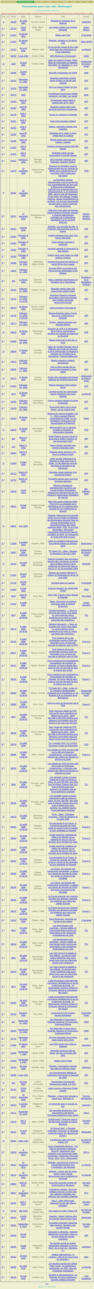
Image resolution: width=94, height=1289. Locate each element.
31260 (13, 101)
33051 (13, 1225)
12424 (13, 35)
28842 (13, 526)
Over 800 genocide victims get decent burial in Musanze (63, 1184)
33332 (13, 1067)
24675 (13, 1122)
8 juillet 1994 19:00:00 (23, 665)
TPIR (86, 171)
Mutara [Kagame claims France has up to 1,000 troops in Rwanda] (63, 315)
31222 (13, 88)
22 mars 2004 (23, 1083)
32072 (13, 378)
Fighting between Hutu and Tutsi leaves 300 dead (63, 236)
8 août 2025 (23, 1246)
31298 (13, 141)
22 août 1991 (23, 72)
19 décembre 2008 (23, 1097)
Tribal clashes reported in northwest (62, 243)
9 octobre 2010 (23, 1105)
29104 (13, 971)
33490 (13, 693)
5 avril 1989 (23, 28)
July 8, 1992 (23, 147)
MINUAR (86, 564)
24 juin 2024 (23, 1235)
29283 (13, 1141)
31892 (13, 589)
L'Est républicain (86, 1277)
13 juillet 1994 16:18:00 (23, 692)
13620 (13, 271)
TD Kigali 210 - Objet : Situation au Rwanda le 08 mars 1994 (63, 552)
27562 (13, 575)
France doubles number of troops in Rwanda (63, 401)
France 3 (86, 665)
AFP (86, 80)
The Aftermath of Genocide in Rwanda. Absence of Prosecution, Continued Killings (63, 1021)
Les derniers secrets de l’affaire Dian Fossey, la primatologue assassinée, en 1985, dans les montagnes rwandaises (63, 1267)
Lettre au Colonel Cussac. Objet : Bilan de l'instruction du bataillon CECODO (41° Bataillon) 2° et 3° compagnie (63, 64)
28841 (13, 506)
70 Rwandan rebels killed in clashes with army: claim (62, 101)
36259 (13, 849)
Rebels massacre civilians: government (63, 361)
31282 (13, 128)
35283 (13, 1247)
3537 (13, 717)
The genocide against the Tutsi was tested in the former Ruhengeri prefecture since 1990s (63, 1112)
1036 (13, 64)
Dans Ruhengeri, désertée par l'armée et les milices (63, 920)
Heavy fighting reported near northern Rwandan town (63, 446)
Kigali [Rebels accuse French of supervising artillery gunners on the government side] (62, 438)
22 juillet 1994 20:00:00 (23, 930)
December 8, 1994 (23, 1038)
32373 (13, 95)
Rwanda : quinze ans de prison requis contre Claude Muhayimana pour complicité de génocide (62, 1175)
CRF (86, 229)
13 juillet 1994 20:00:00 (23, 704)
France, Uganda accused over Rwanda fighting (63, 323)
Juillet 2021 (23, 1141)
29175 (13, 629)
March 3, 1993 (23, 438)
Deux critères (40, 2)
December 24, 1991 (23, 88)
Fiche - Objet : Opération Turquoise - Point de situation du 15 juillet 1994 (63, 816)
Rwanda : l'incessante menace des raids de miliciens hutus (63, 1067)
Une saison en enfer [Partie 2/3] (62, 1211)
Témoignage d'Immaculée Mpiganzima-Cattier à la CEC (63, 1083)
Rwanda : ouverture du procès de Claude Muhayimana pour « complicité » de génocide (63, 1164)
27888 (13, 1045)
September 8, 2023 (23, 1225)
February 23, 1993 (23, 408)
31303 (13, 154)
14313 (13, 920)
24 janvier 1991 (23, 35)
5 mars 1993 (23, 463)
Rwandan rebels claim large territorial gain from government (63, 108)
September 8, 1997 (23, 1060)
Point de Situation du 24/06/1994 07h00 (63, 589)
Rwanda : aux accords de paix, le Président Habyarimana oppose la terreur (62, 228)
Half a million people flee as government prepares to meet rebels (63, 369)
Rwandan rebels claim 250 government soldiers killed (63, 289)
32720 (13, 480)
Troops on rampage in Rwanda (63, 114)
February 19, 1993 (23, 386)
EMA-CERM (86, 41)
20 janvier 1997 (23, 1045)
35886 (13, 754)
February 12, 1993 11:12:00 (23, 298)
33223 (13, 1105)
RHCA (86, 1152)
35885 (13, 704)
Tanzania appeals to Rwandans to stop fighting (63, 249)
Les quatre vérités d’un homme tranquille (63, 28)
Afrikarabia (86, 1132)
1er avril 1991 (23, 49)
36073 (13, 308)
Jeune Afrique (86, 28)
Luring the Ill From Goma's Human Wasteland (63, 1014)
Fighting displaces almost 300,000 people (62, 147)
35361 (13, 1257)
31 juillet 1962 (23, 22)
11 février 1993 (23, 281)
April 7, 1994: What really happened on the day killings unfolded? (63, 1203)
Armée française (86, 603)
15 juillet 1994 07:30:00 (23, 873)
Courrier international (86, 1097)
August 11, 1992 (23, 160)
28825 (13, 332)
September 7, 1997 (23, 1053)
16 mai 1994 (23, 583)
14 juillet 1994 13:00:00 (23, 754)
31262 (13, 108)
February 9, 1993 (23, 249)
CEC (86, 1083)
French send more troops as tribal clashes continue (63, 256)
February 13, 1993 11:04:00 (23, 315)
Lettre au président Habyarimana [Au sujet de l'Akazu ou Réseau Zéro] (63, 543)
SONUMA (86, 22)
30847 (13, 1193)
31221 (13, 80)
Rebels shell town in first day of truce (63, 341)
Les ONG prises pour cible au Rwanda (63, 1045)
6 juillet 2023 (23, 1217)
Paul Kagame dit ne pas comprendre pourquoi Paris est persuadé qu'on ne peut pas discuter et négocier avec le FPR (63, 641)
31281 (13, 121)
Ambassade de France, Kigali (86, 63)
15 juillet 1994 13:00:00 (23, 784)
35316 (13, 679)
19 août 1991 (23, 63)
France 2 (86, 641)
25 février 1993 (23, 429)
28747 (13, 216)
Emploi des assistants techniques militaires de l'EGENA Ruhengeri (63, 378)
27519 (13, 604)
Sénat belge (86, 543)
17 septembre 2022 (23, 1192)
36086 (13, 1267)
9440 (13, 596)
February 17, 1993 (23, 361)
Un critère (49, 2)
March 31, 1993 (23, 480)
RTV (86, 1193)
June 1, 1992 (23, 114)
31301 (13, 147)
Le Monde (86, 49)
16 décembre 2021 (23, 1175)
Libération (86, 1045)
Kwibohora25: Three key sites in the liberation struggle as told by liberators (63, 1121)
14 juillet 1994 (23, 744)
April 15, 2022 (23, 1184)
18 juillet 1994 (23, 920)
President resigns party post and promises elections (63, 480)
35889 (13, 873)
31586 (13, 263)
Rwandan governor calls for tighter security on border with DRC (63, 1053)
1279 (13, 394)
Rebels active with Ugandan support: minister (63, 141)
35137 (13, 665)
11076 (13, 171)
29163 (13, 1165)
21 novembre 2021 (23, 1164)
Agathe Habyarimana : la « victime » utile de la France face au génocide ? (63, 1256)
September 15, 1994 (23, 1022)
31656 (13, 402)
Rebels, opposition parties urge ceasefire (63, 127)
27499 (13, 543)
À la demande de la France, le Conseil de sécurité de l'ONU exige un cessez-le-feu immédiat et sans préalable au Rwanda (63, 827)
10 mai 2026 (23, 1277)
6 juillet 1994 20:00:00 (23, 615)
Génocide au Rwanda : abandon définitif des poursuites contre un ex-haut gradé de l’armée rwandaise (63, 1235)
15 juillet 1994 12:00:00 (23, 826)
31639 (13, 1061)
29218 (13, 944)
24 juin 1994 (23, 589)
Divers (81, 2)
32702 (13, 1211)
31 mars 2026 (23, 1267)
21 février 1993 (23, 394)
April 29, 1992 (23, 108)
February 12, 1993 (23, 289)
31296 (13, 134)
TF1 (86, 615)
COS (86, 744)
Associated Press (86, 1014)
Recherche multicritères (26, 2)
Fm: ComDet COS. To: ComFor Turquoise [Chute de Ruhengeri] (63, 744)
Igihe (86, 1257)
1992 (23, 95)
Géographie (64, 2)
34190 (13, 22)
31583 (13, 256)
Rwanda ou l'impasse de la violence (63, 22)
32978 (13, 817)
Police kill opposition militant (63, 121)
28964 (13, 453)
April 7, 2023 (23, 1203)
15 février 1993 (23, 332)
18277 (13, 323)
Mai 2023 (23, 1211)
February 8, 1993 (23, 236)
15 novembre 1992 (23, 170)
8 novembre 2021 (23, 1152)
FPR (86, 332)
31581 (13, 243)
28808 (13, 351)
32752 (13, 28)
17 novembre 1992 (23, 216)
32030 (13, 56)
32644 (13, 1217)
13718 (13, 315)
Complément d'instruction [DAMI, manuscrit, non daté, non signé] (63, 95)
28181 (13, 1132)
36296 (13, 887)
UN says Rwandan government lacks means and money (63, 1038)
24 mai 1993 (23, 506)
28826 (13, 430)
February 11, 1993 (23, 270)
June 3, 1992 (23, 121)
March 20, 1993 (23, 473)
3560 (13, 958)
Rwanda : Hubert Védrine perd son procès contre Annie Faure (63, 1217)
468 (13, 439)
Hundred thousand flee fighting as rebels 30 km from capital (63, 263)
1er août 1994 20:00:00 (23, 986)
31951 (13, 41)
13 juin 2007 (23, 1089)
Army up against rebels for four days (63, 88)
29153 (13, 1152)
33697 (13, 552)
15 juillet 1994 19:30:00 (23, 899)
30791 (13, 1089)
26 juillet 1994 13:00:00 (23, 957)
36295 (13, 768)
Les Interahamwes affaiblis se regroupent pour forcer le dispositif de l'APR (62, 1075)
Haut (47, 1284)
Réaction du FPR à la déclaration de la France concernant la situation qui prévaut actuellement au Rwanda (63, 332)
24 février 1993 (23, 418)
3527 (13, 615)
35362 (13, 193)
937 (13, 1022)
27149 (13, 583)
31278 (13, 114)
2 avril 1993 (23, 491)
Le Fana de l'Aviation (86, 1141)
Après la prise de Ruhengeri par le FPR (62, 704)
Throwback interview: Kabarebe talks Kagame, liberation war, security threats (63, 1225)
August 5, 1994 (23, 1014)
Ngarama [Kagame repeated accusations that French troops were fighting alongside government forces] (63, 299)
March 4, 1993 (23, 453)
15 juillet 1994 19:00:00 (23, 838)
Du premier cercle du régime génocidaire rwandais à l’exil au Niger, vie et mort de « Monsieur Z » (62, 1246)
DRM (86, 589)
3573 (13, 986)
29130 (13, 803)
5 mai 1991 (23, 56)
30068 (13, 1075)
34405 (13, 1235)
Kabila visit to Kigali (63, 1061)
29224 (13, 1175)
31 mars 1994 (23, 563)
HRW (86, 1022)
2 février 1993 (23, 228)
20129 (13, 408)
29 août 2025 (23, 1257)
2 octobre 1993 (23, 543)
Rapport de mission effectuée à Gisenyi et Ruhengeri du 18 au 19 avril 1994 (63, 575)
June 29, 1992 (23, 141)
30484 (13, 1003)
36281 (13, 861)
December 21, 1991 (23, 80)
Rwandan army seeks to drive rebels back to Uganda (62, 134)
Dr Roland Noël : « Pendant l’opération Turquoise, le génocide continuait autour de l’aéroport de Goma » (63, 1132)
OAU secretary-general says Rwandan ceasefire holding (63, 160)
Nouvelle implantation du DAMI (63, 73)
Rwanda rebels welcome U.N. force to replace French (62, 453)
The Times (86, 596)
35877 (13, 653)
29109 (13, 491)
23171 (13, 1113)
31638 (13, 1053)
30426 (13, 733)
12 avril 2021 (23, 1132)
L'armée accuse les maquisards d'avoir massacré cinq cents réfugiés (63, 393)
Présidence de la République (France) (86, 281)
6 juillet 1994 (23, 603)
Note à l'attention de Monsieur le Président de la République (63, 281)
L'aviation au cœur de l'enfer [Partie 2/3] (63, 1141)
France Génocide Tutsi (9, 2)
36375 (13, 911)
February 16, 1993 (23, 341)
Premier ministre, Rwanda (86, 216)
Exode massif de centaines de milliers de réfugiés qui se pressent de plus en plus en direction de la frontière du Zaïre (62, 838)
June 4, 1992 (23, 127)
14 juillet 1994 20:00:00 (23, 716)
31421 (13, 161)
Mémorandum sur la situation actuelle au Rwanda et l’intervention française (63, 429)
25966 (13, 341)
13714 (13, 299)
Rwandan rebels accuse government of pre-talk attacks (63, 154)
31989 (13, 73)
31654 (13, 386)
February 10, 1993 (23, 263)
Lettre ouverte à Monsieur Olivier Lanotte (63, 1089)
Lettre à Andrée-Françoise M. (63, 308)
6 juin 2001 (23, 1075)
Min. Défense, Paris (86, 491)
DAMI (86, 56)
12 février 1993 (23, 307)
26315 (13, 290)
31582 (13, 250)
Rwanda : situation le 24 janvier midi (63, 41)
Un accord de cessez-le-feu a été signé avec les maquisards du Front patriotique (63, 49)
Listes (57, 2)
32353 (13, 418)
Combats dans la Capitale (63, 583)
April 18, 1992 (23, 101)
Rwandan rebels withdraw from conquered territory (63, 473)
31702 (13, 1038)
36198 (13, 1277)
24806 (13, 369)
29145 (13, 1014)
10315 (13, 564)
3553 (13, 930)
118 (13, 446)
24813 (13, 361)
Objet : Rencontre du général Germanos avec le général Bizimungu (63, 603)
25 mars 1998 (23, 1067)
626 (13, 1083)
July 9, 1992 (23, 154)
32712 (13, 473)
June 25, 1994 (23, 596)
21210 (13, 49)
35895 (13, 900)
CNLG (86, 1113)
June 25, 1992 (23, 134)
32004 (13, 1203)
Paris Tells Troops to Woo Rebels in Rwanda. (63, 596)
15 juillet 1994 (23, 816)
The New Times (86, 1121)
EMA (86, 73)
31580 (13, 236)
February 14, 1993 (23, 323)
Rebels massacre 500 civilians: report (63, 386)
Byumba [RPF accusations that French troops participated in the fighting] (63, 270)
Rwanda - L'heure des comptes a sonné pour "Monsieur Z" (63, 1097)
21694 (13, 463)
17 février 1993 (23, 351)
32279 (13, 744)
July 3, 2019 (23, 1121)
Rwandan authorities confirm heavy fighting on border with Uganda (63, 80)
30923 (13, 229)
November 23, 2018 (23, 1112)
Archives (73, 2)
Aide (87, 2)
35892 (13, 827)
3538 (13, 784)
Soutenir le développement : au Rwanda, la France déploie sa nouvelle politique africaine (63, 1277)
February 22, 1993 (23, 401)
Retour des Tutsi (62, 35)
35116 (13, 641)
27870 (13, 1097)
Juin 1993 (23, 526)
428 (13, 281)
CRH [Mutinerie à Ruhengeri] (63, 56)
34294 (13, 1031)
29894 (13, 1184)
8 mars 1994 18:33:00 (23, 552)
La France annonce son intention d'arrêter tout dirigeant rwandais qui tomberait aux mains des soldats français (63, 900)
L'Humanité (86, 35)
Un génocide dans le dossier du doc (63, 1105)
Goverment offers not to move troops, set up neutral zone (62, 408)
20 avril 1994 (23, 575)
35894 (13, 838)
